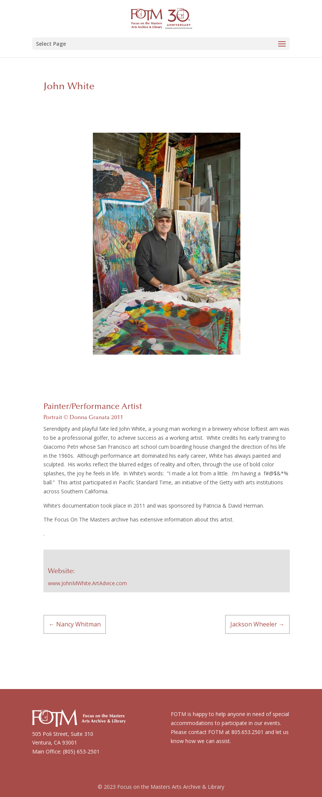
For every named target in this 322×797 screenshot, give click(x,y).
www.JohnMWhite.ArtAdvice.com (87, 583)
